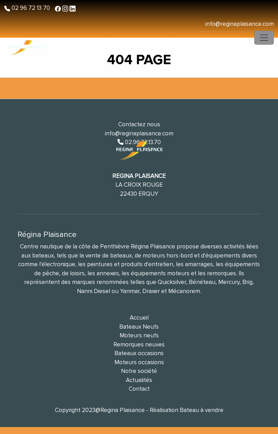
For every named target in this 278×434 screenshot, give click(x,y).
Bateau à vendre (201, 410)
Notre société (139, 371)
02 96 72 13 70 (30, 8)
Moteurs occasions (139, 362)
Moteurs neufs (139, 335)
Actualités (139, 380)
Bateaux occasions (139, 353)
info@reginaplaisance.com (239, 24)
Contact (139, 388)
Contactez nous (139, 124)
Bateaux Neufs (139, 326)
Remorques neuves (139, 344)
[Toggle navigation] (264, 38)
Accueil (139, 317)
